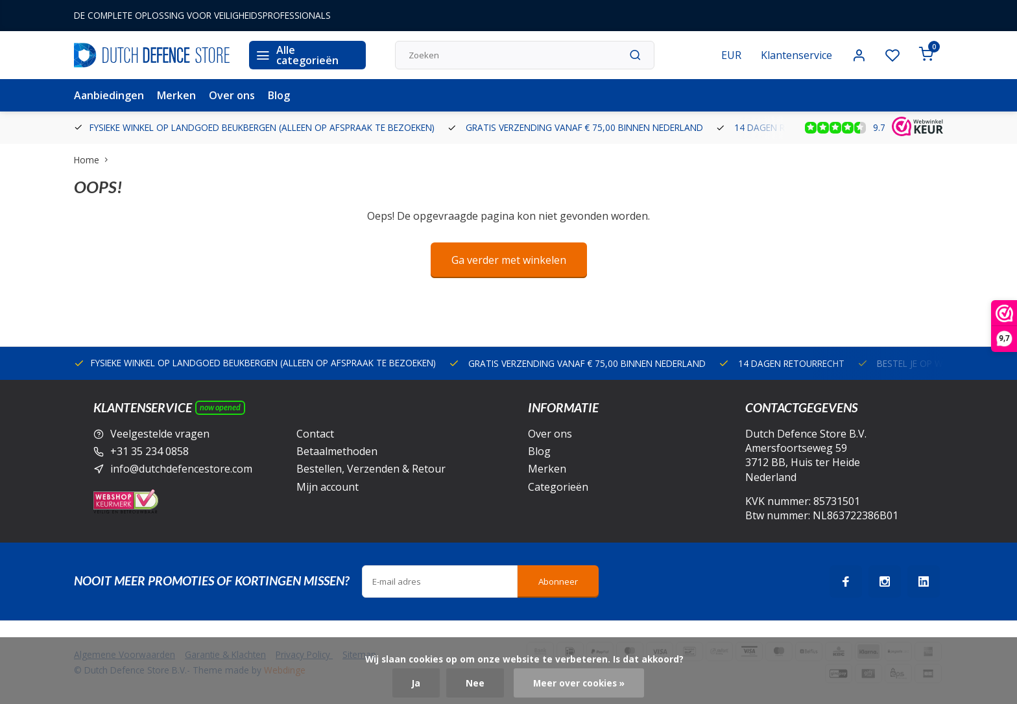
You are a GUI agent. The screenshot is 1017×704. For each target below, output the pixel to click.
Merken (176, 95)
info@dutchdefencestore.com (181, 469)
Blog (279, 95)
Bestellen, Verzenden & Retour (371, 469)
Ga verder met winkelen (508, 260)
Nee (475, 683)
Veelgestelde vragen (159, 434)
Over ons (232, 95)
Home (94, 160)
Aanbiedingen (109, 95)
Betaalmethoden (336, 451)
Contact (315, 434)
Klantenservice (796, 55)
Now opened (220, 407)
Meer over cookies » (579, 683)
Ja (416, 683)
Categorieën (558, 487)
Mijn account (327, 487)
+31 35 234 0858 (149, 451)
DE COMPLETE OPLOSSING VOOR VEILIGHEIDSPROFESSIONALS (202, 15)
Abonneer (558, 581)
